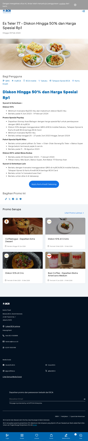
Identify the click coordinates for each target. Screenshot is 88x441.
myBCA (16, 81)
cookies (62, 4)
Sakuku (42, 81)
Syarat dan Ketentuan (78, 416)
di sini (35, 425)
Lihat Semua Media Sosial (12, 377)
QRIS (6, 81)
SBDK (57, 416)
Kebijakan (64, 416)
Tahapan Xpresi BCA (60, 81)
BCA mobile (29, 81)
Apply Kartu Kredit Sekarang (44, 184)
